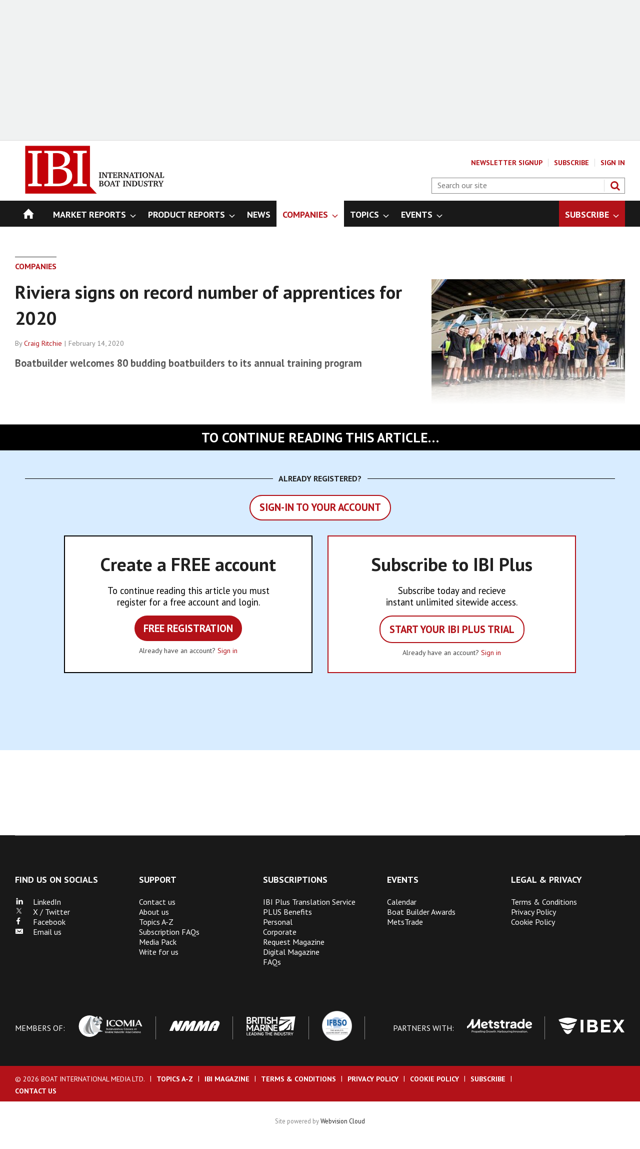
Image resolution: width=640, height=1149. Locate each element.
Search (615, 186)
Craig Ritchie (43, 343)
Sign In (612, 163)
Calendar (401, 902)
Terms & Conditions (544, 902)
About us (154, 912)
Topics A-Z (156, 922)
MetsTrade (405, 922)
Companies (35, 266)
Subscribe (571, 163)
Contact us (157, 902)
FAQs (272, 962)
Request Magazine (293, 942)
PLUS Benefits (287, 912)
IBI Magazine (227, 1078)
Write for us (158, 952)
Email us (38, 932)
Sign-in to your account (320, 507)
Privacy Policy (533, 912)
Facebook (40, 922)
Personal (277, 922)
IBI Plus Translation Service (309, 902)
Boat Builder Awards (421, 912)
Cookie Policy (533, 922)
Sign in (228, 650)
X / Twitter (42, 912)
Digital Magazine (291, 952)
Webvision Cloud (342, 1121)
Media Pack (157, 942)
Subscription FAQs (169, 932)
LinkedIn (38, 902)
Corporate (279, 932)
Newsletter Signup (506, 163)
